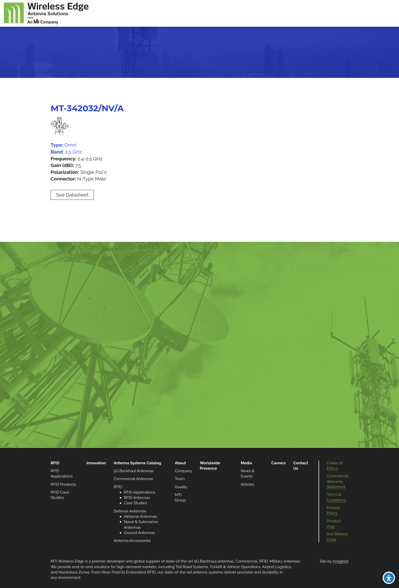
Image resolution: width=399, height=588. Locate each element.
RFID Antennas (137, 497)
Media (246, 463)
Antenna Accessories (132, 540)
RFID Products (63, 484)
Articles (247, 484)
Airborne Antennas (140, 516)
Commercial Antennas (133, 479)
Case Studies (135, 503)
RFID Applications (139, 492)
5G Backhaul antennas (214, 561)
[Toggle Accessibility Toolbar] (389, 578)
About (180, 463)
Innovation (96, 463)
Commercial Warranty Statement (337, 481)
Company (183, 471)
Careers (278, 463)
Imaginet (340, 561)
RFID (55, 463)
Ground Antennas (139, 532)
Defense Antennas (130, 511)
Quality (181, 487)
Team (180, 479)
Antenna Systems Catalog (137, 463)
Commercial (246, 561)
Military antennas (284, 561)
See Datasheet (72, 195)
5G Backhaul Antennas (134, 471)
